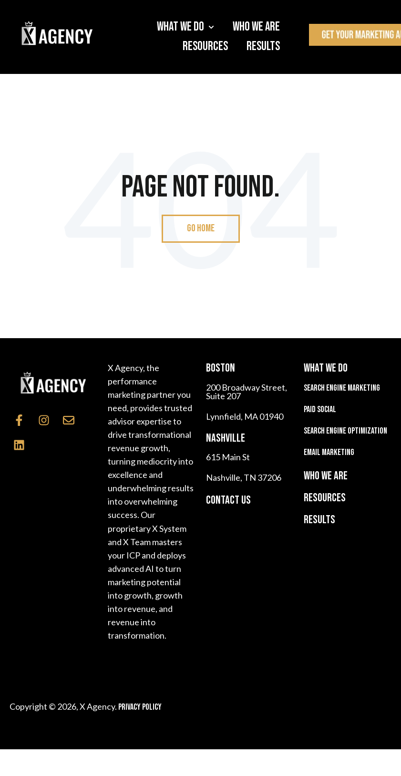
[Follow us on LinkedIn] (19, 445)
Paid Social (320, 409)
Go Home (201, 228)
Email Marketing (329, 452)
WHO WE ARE (326, 476)
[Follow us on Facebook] (19, 420)
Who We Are (256, 27)
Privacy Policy (140, 707)
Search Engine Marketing (342, 388)
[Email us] (68, 420)
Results (263, 46)
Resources (205, 46)
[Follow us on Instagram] (43, 420)
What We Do (180, 27)
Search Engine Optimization (345, 431)
